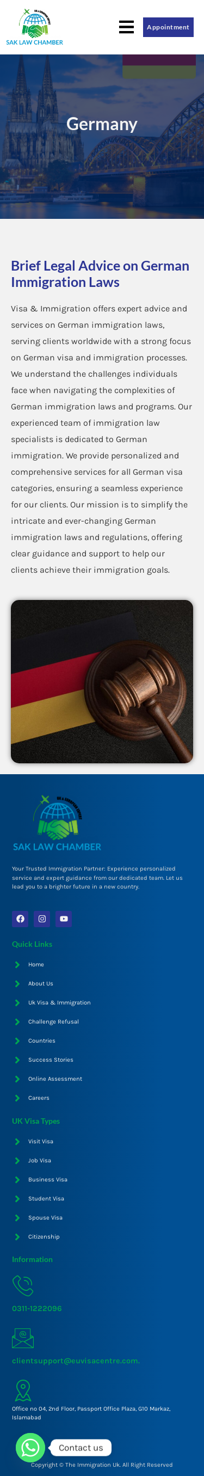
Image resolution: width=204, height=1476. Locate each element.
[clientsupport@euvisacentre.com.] (23, 1338)
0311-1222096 (37, 1308)
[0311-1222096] (23, 1286)
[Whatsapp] (30, 1447)
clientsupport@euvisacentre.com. (76, 1360)
